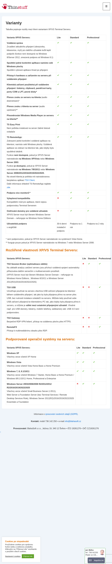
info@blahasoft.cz (73, 421)
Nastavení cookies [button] (13, 556)
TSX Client (29, 180)
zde (8, 187)
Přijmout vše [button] (28, 556)
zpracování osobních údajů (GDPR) (61, 414)
